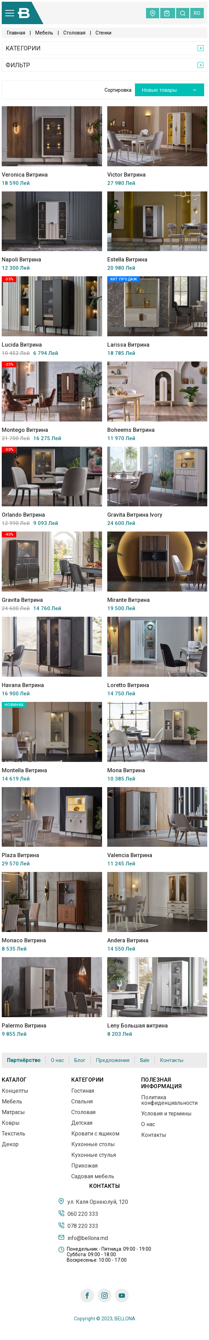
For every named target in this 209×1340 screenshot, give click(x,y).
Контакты (171, 1060)
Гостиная (82, 1091)
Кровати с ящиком (95, 1133)
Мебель (44, 33)
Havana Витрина (23, 685)
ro (197, 13)
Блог (79, 1060)
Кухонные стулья (93, 1155)
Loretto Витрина (128, 685)
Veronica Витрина (25, 174)
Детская (81, 1123)
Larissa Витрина (128, 344)
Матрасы (13, 1112)
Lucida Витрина (22, 344)
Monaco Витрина (24, 940)
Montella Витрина (24, 770)
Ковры (11, 1123)
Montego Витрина (25, 430)
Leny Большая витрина (137, 1025)
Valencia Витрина (129, 855)
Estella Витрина (127, 259)
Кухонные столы (93, 1144)
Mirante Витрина (128, 600)
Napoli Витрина (21, 259)
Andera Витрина (127, 940)
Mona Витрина (126, 770)
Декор (10, 1144)
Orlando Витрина (23, 515)
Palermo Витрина (24, 1025)
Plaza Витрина (20, 855)
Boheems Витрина (131, 430)
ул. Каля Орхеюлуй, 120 (93, 1201)
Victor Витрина (126, 174)
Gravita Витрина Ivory (134, 515)
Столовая (74, 33)
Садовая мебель (92, 1176)
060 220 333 (78, 1213)
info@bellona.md (83, 1237)
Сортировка (117, 90)
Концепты (15, 1091)
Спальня (82, 1101)
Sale (144, 1060)
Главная (16, 33)
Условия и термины (166, 1113)
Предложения (112, 1060)
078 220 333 (78, 1225)
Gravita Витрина (22, 600)
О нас (57, 1060)
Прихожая (84, 1165)
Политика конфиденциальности (169, 1100)
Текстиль (13, 1133)
